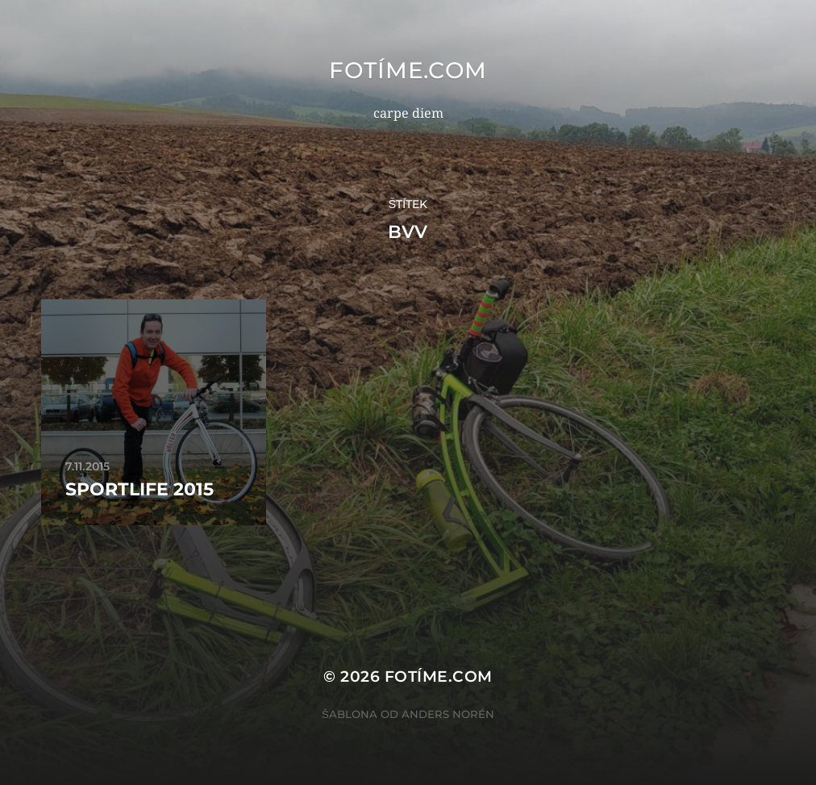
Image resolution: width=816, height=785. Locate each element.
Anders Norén (448, 714)
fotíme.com (408, 70)
